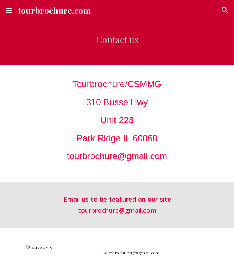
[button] (9, 10)
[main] (117, 43)
